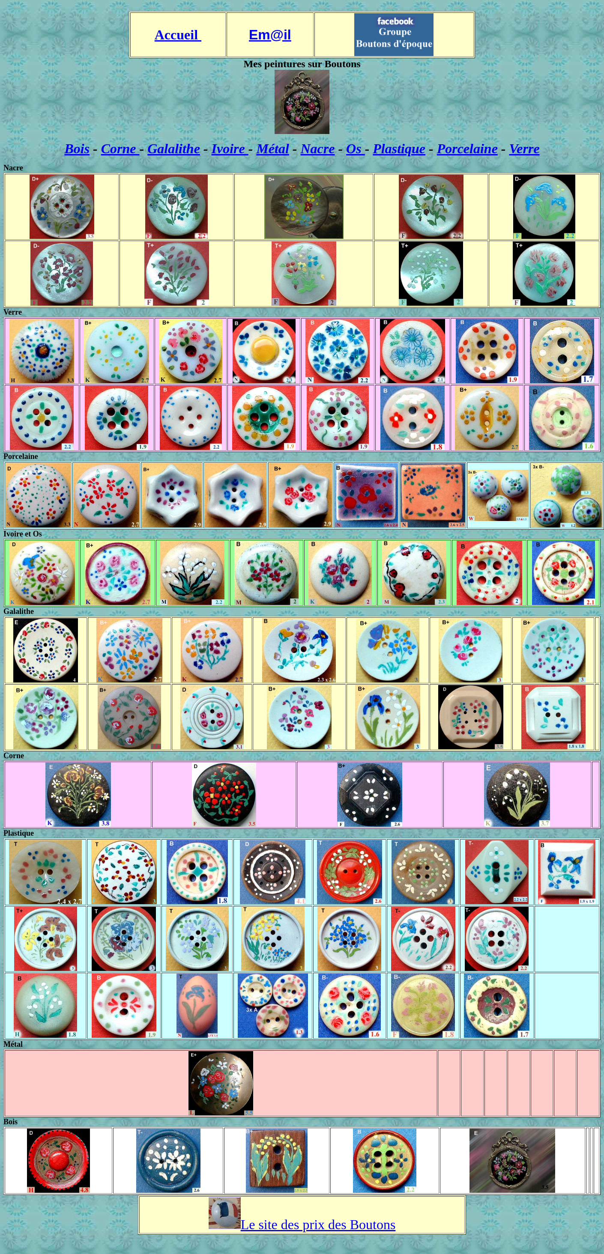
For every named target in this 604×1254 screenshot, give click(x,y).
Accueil (178, 34)
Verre (524, 148)
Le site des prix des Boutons (318, 1224)
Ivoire (230, 148)
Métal (272, 148)
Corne (120, 148)
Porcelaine (467, 148)
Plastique (399, 148)
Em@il (270, 34)
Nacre (317, 148)
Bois (77, 148)
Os (355, 148)
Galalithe (173, 148)
